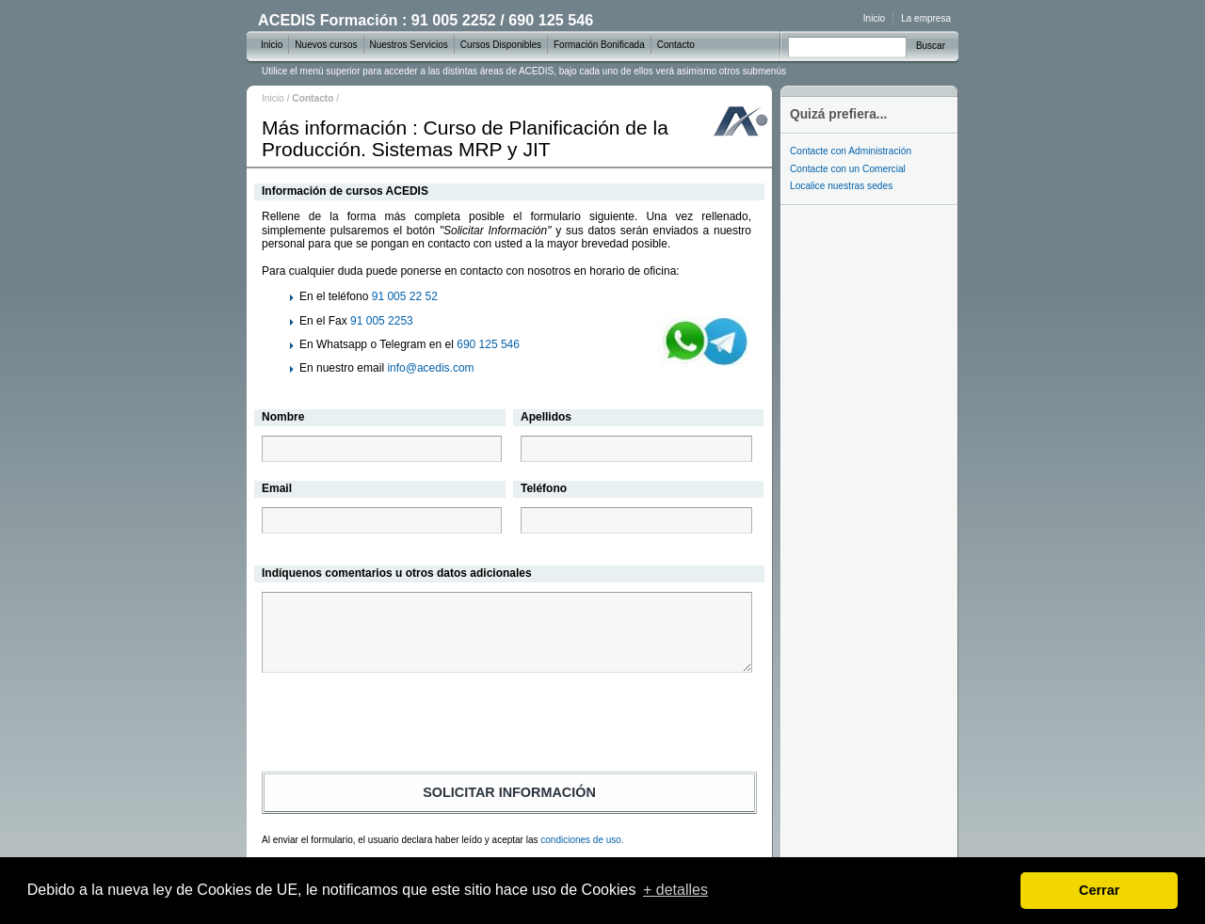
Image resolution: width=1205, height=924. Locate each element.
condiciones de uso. (581, 840)
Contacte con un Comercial (848, 169)
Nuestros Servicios (409, 45)
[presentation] (509, 725)
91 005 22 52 (405, 296)
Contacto (676, 45)
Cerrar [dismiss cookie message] (1099, 890)
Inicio (273, 98)
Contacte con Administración (850, 151)
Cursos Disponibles (500, 45)
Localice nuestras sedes (841, 186)
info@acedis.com (430, 367)
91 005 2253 (381, 320)
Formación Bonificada (599, 45)
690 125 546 (488, 344)
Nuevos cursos (326, 45)
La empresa (926, 18)
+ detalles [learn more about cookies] (675, 890)
